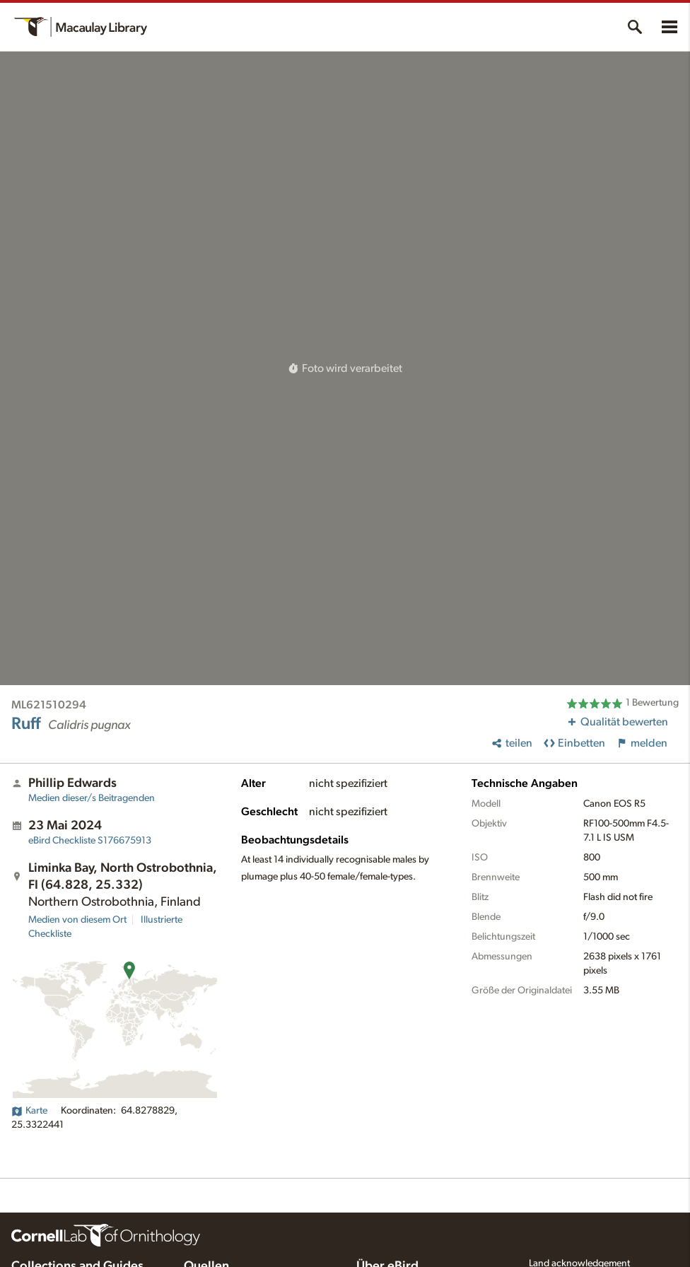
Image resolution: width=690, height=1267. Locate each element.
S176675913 (89, 841)
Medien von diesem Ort (77, 920)
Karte (29, 1111)
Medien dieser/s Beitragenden (91, 798)
